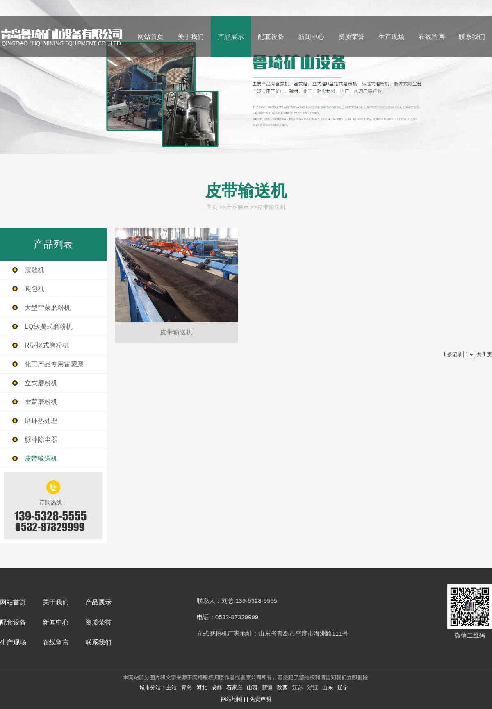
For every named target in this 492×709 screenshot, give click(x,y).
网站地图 (231, 699)
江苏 (297, 687)
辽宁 (342, 687)
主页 (212, 207)
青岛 (186, 687)
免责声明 (260, 699)
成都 (216, 687)
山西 (252, 687)
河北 (201, 687)
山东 (327, 687)
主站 (171, 687)
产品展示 (237, 207)
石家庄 (234, 687)
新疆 (267, 687)
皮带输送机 (271, 207)
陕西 (282, 687)
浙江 (313, 687)
